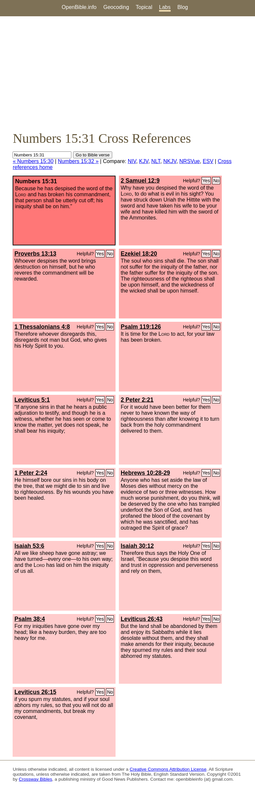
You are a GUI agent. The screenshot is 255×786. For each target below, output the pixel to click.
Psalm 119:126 (141, 326)
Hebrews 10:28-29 (145, 473)
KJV (143, 161)
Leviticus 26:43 (141, 619)
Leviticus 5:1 (32, 399)
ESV (208, 161)
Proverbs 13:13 (35, 253)
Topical (144, 7)
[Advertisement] (127, 73)
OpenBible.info (79, 7)
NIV (132, 161)
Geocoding (116, 7)
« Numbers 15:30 (33, 161)
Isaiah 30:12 (137, 546)
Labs (165, 7)
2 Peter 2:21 (137, 399)
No (216, 180)
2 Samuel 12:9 (140, 180)
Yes (206, 180)
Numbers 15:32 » (78, 161)
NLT (155, 161)
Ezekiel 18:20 (139, 253)
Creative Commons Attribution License (168, 769)
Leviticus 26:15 (35, 692)
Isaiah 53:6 (29, 546)
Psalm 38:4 (29, 619)
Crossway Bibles (35, 779)
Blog (182, 7)
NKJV (169, 161)
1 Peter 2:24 (30, 473)
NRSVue (189, 161)
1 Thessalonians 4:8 (42, 326)
